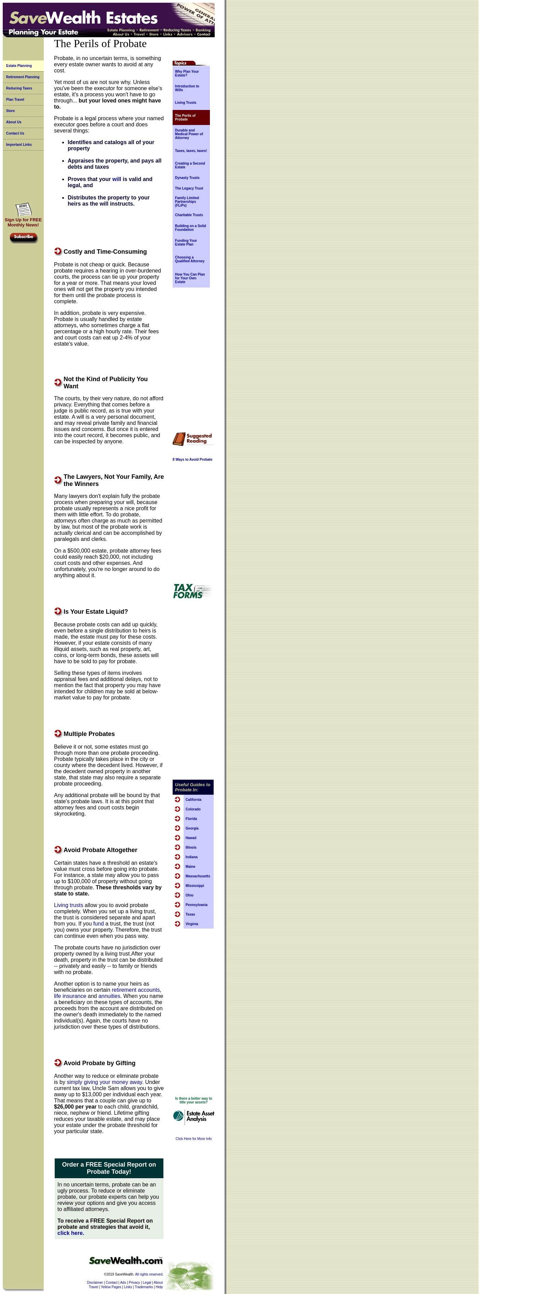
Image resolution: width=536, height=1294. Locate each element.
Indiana (192, 857)
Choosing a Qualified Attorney (189, 259)
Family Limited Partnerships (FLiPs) (187, 201)
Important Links (19, 145)
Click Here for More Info (194, 1139)
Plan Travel (15, 99)
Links (128, 1287)
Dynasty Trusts (187, 178)
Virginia (192, 924)
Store (10, 111)
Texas (190, 914)
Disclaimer (95, 1282)
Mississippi (195, 886)
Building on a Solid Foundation (190, 228)
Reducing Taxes (19, 88)
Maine (190, 866)
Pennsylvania (196, 905)
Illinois (191, 847)
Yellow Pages (111, 1287)
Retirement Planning (22, 77)
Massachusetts (198, 876)
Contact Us (15, 133)
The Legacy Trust (189, 188)
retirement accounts (136, 990)
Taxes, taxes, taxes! (191, 151)
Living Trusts (185, 103)
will (116, 179)
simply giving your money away (104, 1082)
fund (98, 924)
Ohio (189, 895)
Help (159, 1287)
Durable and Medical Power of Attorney (189, 134)
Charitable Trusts (189, 215)
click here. (70, 1233)
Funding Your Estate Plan (186, 242)
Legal (147, 1282)
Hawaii (191, 838)
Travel (93, 1287)
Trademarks (144, 1287)
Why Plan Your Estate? (187, 73)
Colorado (193, 809)
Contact (111, 1282)
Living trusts (68, 905)
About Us (13, 122)
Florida (191, 819)
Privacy (134, 1282)
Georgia (192, 828)
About (158, 1282)
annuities (109, 996)
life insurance (70, 996)
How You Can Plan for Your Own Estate (190, 278)
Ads (123, 1282)
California (193, 800)
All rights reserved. (149, 1274)
